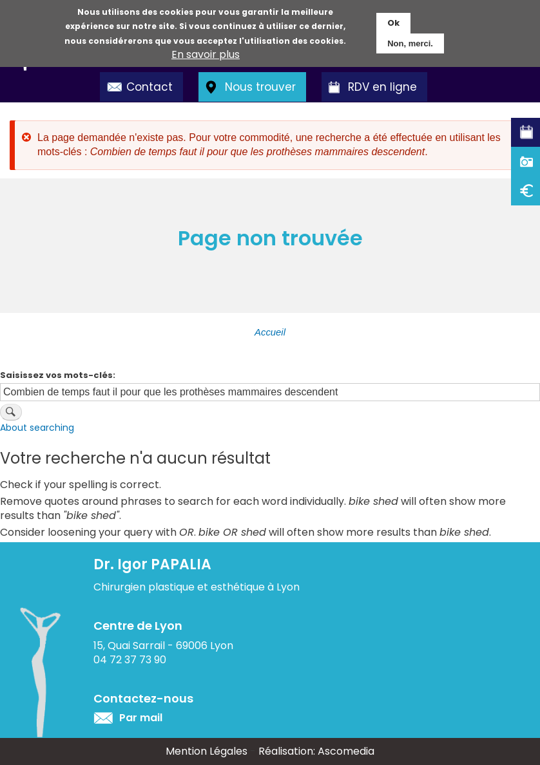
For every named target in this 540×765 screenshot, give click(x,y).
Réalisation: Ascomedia (316, 751)
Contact (149, 87)
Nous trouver (260, 87)
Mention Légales (206, 751)
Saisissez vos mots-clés (56, 375)
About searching (37, 427)
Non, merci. (410, 42)
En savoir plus (205, 53)
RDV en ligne (382, 87)
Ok (393, 21)
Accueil (270, 332)
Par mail (140, 717)
